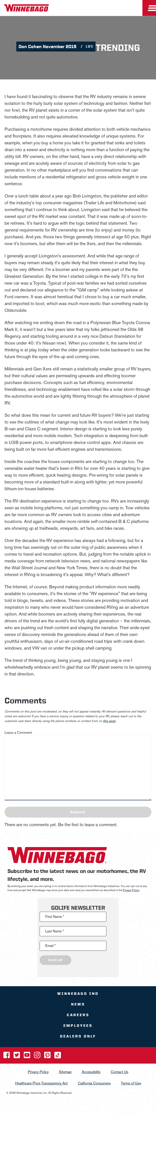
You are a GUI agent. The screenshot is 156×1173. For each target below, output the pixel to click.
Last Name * (54, 931)
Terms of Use (131, 1083)
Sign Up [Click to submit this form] (55, 960)
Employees (78, 1025)
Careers (78, 1015)
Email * (50, 946)
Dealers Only (78, 1036)
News (78, 1004)
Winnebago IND (78, 993)
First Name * (54, 916)
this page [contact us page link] (109, 721)
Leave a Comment (18, 732)
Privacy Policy (131, 890)
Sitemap (65, 1072)
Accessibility (91, 1072)
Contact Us (119, 1072)
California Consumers (94, 1083)
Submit (77, 812)
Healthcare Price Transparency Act (41, 1083)
